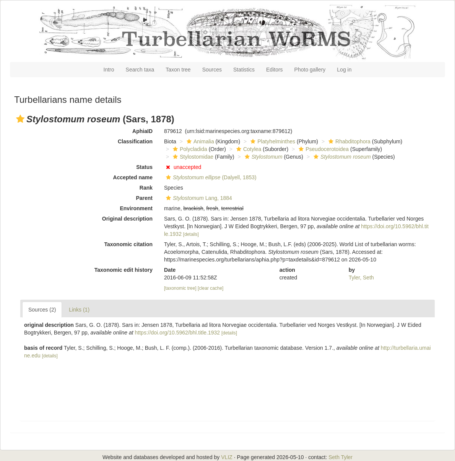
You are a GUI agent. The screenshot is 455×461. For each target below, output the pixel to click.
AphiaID (142, 131)
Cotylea (247, 149)
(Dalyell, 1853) (210, 177)
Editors (274, 70)
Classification (135, 141)
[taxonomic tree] (180, 288)
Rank (146, 188)
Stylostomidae (192, 157)
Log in (344, 70)
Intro (109, 70)
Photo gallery (310, 70)
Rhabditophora (348, 141)
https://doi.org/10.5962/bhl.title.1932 (177, 333)
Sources (212, 70)
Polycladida (189, 149)
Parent (144, 198)
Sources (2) (42, 310)
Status (144, 167)
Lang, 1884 (198, 198)
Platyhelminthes (272, 141)
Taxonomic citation (128, 244)
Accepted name (133, 177)
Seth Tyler (340, 457)
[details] (191, 234)
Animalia (199, 141)
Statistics (244, 70)
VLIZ (226, 457)
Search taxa (140, 70)
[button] (20, 118)
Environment (136, 208)
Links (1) (79, 310)
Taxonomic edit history (123, 270)
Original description (127, 219)
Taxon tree (178, 70)
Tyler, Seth (361, 277)
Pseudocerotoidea (323, 149)
